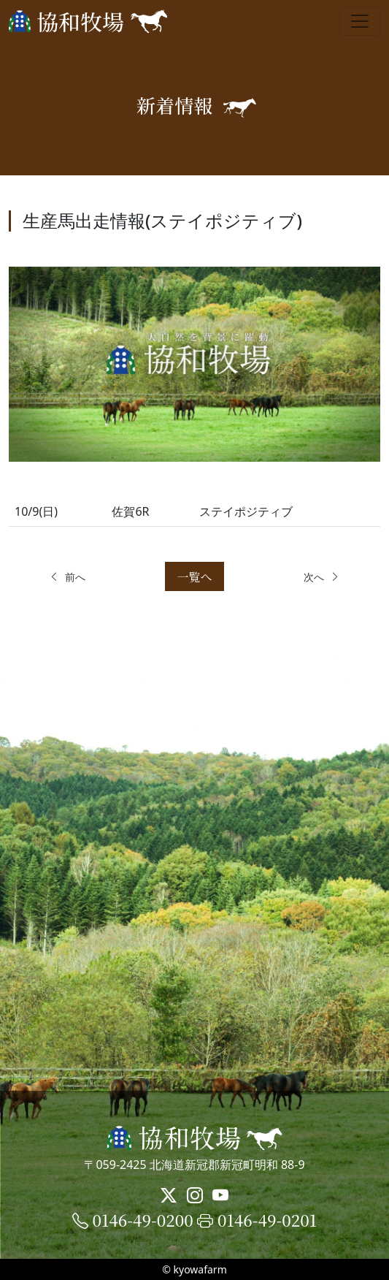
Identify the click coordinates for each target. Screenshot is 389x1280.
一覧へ (194, 576)
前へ (67, 577)
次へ (322, 577)
